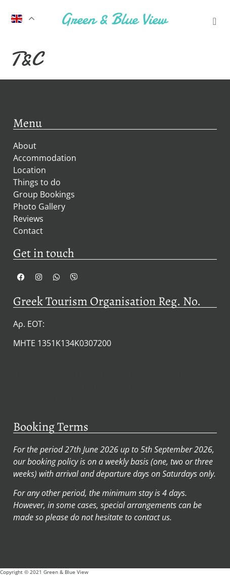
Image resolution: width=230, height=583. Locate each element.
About (24, 145)
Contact (28, 230)
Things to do (37, 182)
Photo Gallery (39, 206)
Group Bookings (44, 194)
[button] (214, 21)
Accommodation (44, 157)
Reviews (28, 218)
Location (29, 170)
